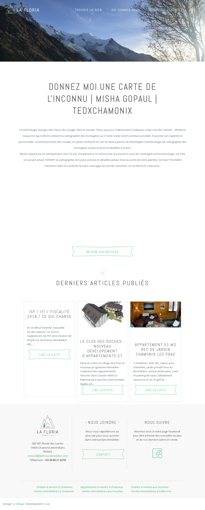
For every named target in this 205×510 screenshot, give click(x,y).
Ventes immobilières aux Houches (102, 491)
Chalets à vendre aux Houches (150, 487)
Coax (47, 504)
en (191, 10)
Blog (153, 10)
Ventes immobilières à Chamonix (54, 491)
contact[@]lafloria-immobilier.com (47, 456)
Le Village (18, 504)
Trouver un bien (88, 10)
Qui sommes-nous (126, 10)
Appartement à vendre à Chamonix (101, 487)
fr (199, 10)
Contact (173, 10)
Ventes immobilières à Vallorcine (151, 491)
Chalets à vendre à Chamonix (54, 487)
